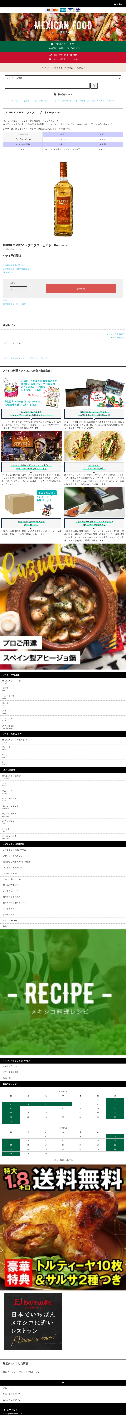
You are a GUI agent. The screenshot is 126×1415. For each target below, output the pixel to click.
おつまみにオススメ (11, 897)
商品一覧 (7, 1078)
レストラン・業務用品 (12, 868)
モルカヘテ (7, 792)
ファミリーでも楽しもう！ (14, 856)
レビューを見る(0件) (116, 334)
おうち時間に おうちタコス (14, 903)
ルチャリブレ (8, 822)
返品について (8, 300)
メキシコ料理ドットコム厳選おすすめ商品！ (63, 67)
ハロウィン (16, 101)
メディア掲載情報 (10, 1072)
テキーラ (110, 101)
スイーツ (91, 101)
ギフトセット (8, 909)
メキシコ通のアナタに (12, 879)
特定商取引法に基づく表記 (14, 304)
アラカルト (67, 101)
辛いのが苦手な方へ (11, 885)
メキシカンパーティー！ (13, 891)
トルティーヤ (37, 101)
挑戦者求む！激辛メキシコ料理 (16, 862)
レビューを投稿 (118, 337)
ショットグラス (9, 799)
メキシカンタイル (10, 807)
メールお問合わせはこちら (65, 59)
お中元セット (8, 915)
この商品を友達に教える (13, 265)
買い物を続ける (9, 272)
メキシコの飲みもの (29, 358)
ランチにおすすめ (10, 873)
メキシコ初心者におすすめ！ (15, 850)
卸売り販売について (11, 1066)
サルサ (26, 101)
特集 (5, 926)
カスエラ (100, 101)
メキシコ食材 (79, 101)
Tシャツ (6, 830)
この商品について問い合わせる (16, 269)
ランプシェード (9, 814)
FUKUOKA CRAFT (11, 920)
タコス (47, 101)
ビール (5, 763)
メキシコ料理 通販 (11, 358)
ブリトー (56, 101)
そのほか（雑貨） (10, 837)
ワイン (5, 755)
